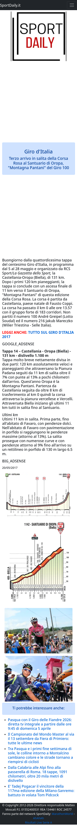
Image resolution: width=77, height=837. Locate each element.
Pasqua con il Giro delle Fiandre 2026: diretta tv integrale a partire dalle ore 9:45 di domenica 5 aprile (40, 724)
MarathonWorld (62, 814)
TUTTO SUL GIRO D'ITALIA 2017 (38, 334)
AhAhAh (38, 818)
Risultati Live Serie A (38, 822)
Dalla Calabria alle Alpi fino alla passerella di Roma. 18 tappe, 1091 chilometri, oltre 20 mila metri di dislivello (37, 774)
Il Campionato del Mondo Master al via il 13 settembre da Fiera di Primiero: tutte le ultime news (41, 738)
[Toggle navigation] (72, 5)
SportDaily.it (10, 5)
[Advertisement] (38, 100)
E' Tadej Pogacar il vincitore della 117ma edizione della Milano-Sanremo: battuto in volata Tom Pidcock (41, 790)
